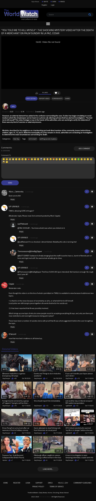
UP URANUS (14, 206)
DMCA (50, 483)
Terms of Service (57, 486)
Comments (6, 147)
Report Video (44, 98)
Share (67, 98)
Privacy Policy (38, 486)
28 (5, 369)
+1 (92, 191)
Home (5, 483)
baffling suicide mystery (48, 139)
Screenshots (57, 98)
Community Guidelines (83, 483)
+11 (77, 433)
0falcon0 (12, 334)
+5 (46, 460)
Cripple (11, 283)
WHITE (46, 1)
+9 (15, 433)
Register (44, 5)
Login (52, 5)
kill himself (33, 139)
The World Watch (45, 497)
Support (39, 483)
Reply (12, 199)
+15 (78, 378)
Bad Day (16, 139)
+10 (15, 406)
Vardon (4, 460)
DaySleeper (6, 378)
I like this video (36, 93)
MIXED (62, 1)
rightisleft (69, 406)
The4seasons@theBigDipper (30, 251)
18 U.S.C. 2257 (63, 483)
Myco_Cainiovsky (16, 191)
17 (36, 424)
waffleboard (23, 223)
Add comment (84, 148)
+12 (47, 406)
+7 (46, 433)
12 (36, 396)
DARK (54, 1)
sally (13, 106)
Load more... (48, 469)
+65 (15, 378)
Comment (4, 155)
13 (5, 396)
